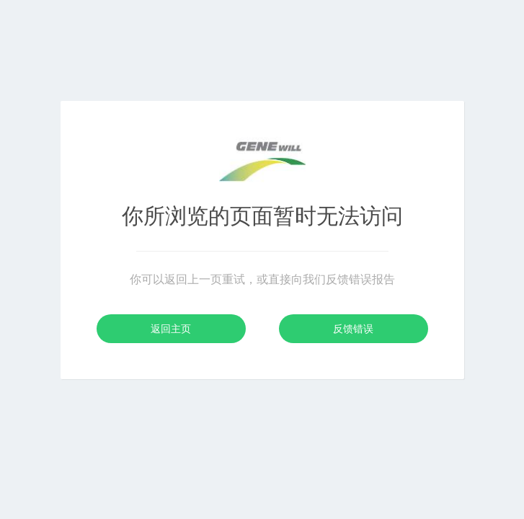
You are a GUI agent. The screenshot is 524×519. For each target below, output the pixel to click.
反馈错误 (353, 328)
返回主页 (171, 328)
